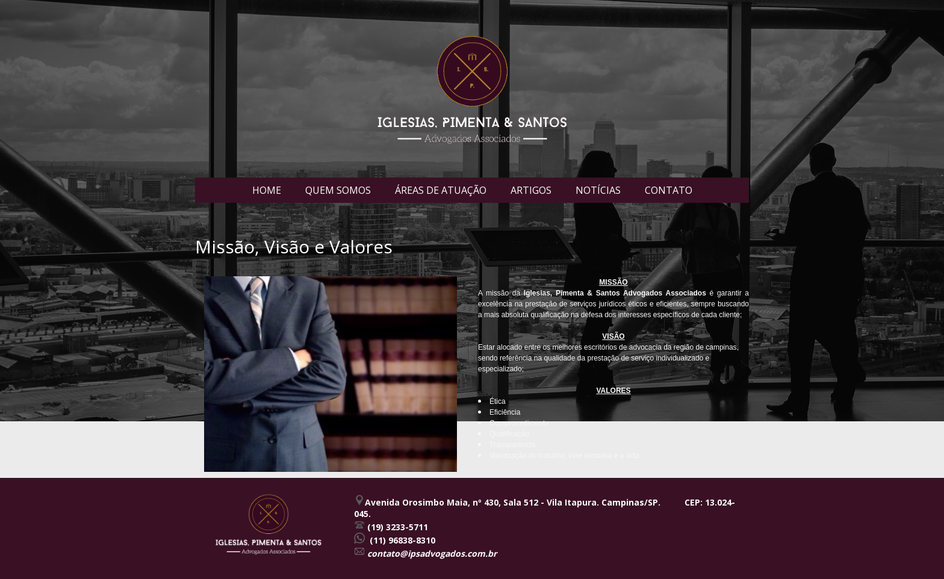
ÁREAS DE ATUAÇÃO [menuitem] (440, 190)
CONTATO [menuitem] (668, 190)
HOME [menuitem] (266, 190)
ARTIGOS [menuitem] (531, 190)
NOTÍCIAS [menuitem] (598, 190)
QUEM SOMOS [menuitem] (338, 190)
